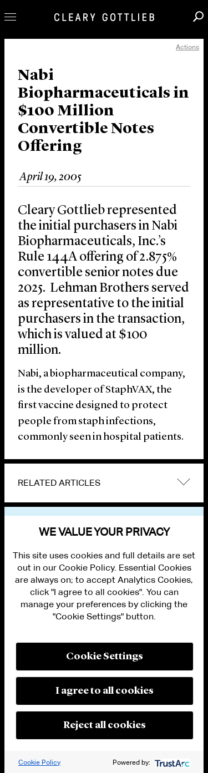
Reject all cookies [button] (104, 725)
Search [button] (198, 16)
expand (183, 481)
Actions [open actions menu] (187, 47)
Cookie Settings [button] (104, 657)
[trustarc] (171, 762)
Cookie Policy (39, 762)
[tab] (104, 483)
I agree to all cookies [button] (104, 691)
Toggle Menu (10, 17)
